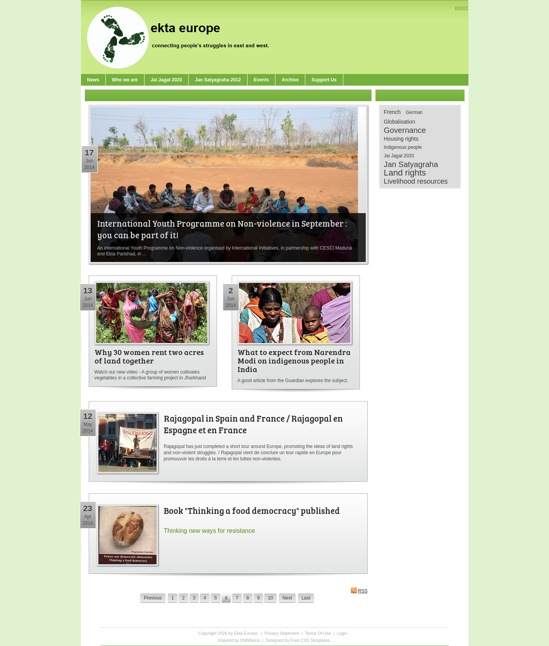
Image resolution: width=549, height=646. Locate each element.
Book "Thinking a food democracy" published (252, 510)
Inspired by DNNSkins (239, 640)
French (392, 112)
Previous (153, 598)
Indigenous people (403, 147)
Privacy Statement (282, 633)
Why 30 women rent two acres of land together (149, 356)
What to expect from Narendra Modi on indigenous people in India (294, 360)
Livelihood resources (416, 181)
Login (342, 633)
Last (305, 598)
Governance (405, 130)
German (414, 112)
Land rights (405, 173)
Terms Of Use (318, 633)
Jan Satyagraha (411, 164)
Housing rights (401, 138)
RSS (359, 590)
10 (270, 598)
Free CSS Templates (310, 640)
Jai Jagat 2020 (399, 155)
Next (287, 598)
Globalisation (399, 121)
